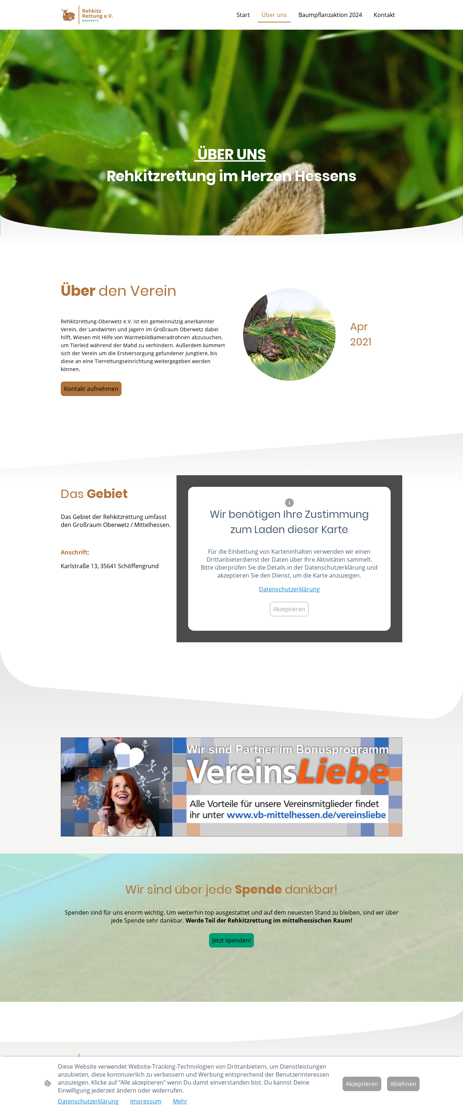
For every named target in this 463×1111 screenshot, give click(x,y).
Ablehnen (403, 1084)
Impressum (145, 1101)
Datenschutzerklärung (289, 589)
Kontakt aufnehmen (91, 389)
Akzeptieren (289, 609)
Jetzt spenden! (231, 940)
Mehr (180, 1101)
